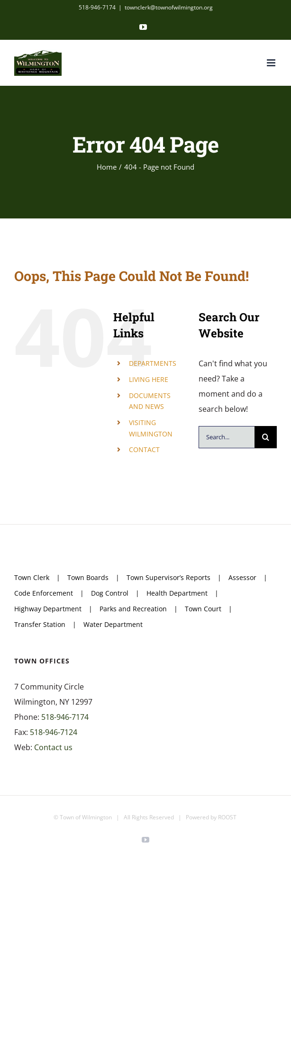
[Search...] (227, 437)
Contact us (53, 747)
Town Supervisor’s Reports (168, 577)
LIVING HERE (148, 379)
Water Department (113, 624)
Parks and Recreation (133, 608)
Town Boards (88, 577)
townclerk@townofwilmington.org (169, 7)
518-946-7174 (65, 717)
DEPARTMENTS (152, 363)
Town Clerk (31, 577)
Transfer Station (39, 624)
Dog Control (109, 593)
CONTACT (144, 449)
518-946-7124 (53, 732)
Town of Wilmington (86, 817)
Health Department (177, 593)
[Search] (266, 437)
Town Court (203, 608)
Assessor (242, 577)
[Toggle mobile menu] (272, 63)
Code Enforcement (43, 593)
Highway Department (48, 608)
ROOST (227, 817)
